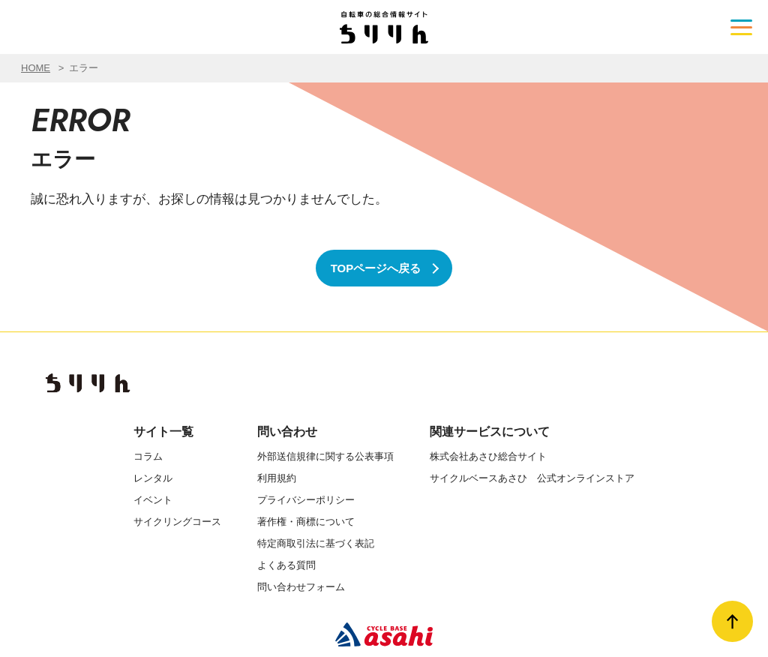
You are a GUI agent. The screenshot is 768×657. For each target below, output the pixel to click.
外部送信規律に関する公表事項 (325, 456)
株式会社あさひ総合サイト (488, 456)
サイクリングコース (177, 521)
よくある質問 (286, 565)
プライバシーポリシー (306, 500)
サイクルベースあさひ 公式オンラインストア (532, 478)
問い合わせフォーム (301, 586)
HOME (35, 68)
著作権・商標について (306, 521)
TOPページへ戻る (376, 268)
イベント (153, 500)
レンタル (153, 478)
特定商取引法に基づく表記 (315, 543)
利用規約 (276, 478)
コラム (148, 456)
